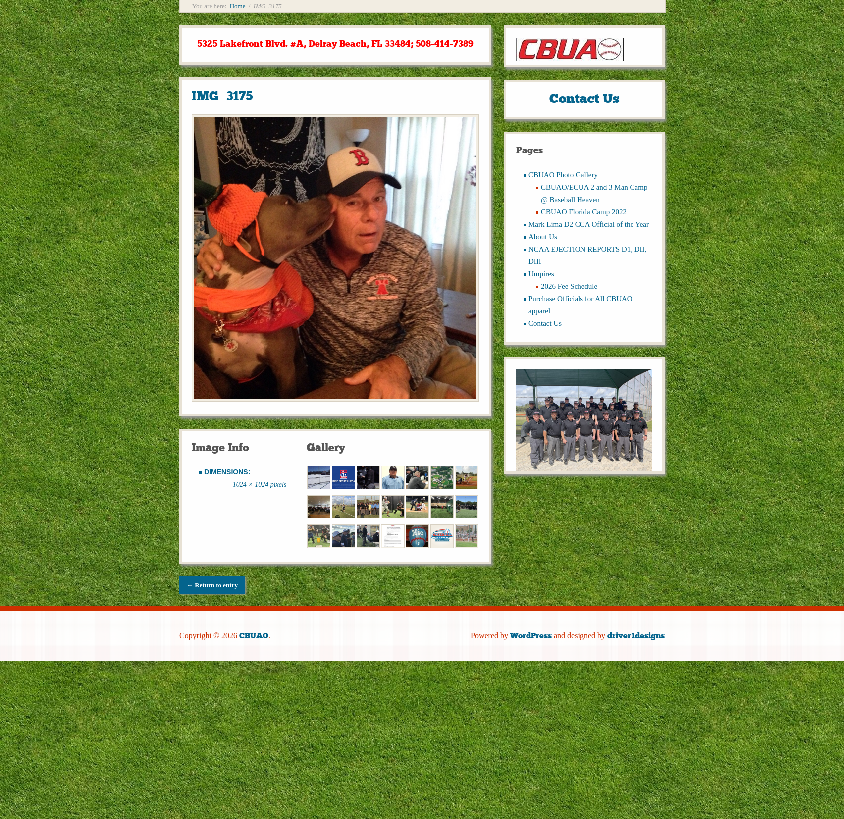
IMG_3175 (222, 95)
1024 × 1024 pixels (260, 484)
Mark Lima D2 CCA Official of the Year (588, 224)
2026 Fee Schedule (569, 286)
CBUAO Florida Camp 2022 (584, 212)
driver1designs (636, 635)
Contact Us (545, 323)
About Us (542, 237)
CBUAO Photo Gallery (563, 175)
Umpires (541, 274)
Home (238, 6)
